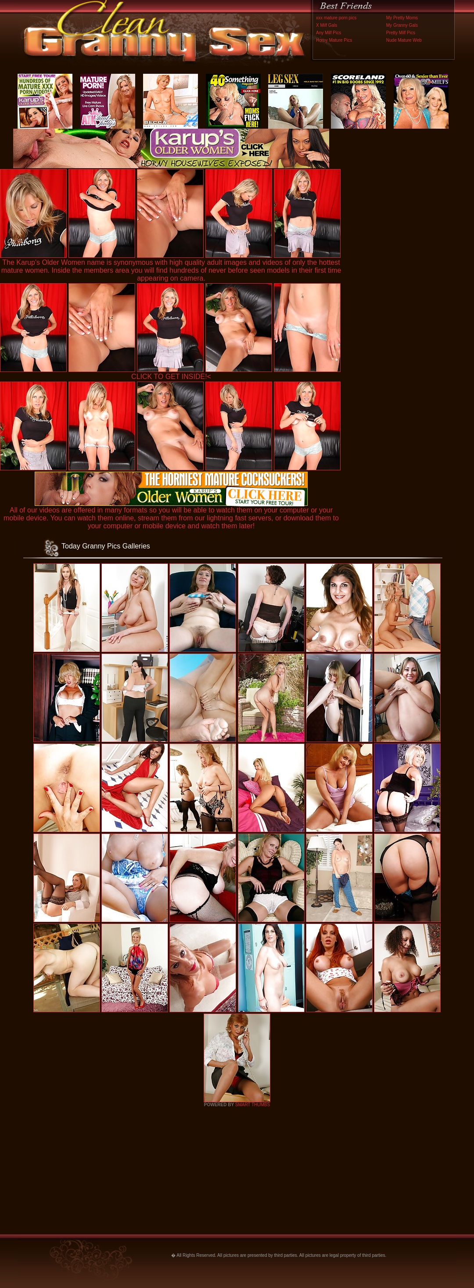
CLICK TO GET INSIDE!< (171, 376)
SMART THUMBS (252, 1104)
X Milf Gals (326, 25)
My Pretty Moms (402, 17)
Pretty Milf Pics (400, 32)
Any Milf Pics (328, 32)
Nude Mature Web (404, 40)
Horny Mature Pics (334, 40)
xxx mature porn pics (336, 17)
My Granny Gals (402, 25)
